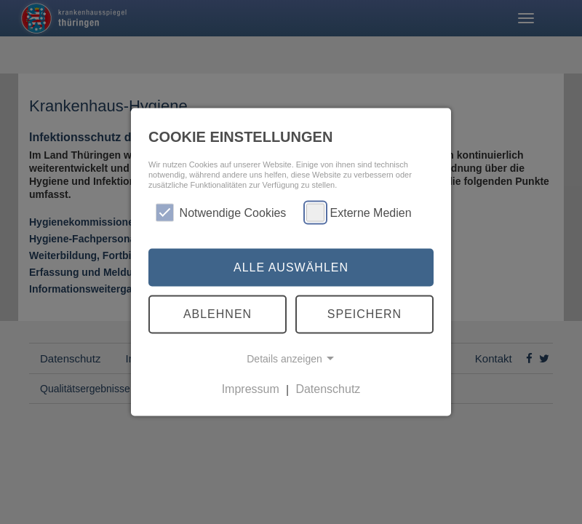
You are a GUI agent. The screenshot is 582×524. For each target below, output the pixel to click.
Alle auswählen (291, 267)
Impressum (250, 389)
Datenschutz (327, 389)
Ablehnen (217, 314)
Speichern (364, 314)
